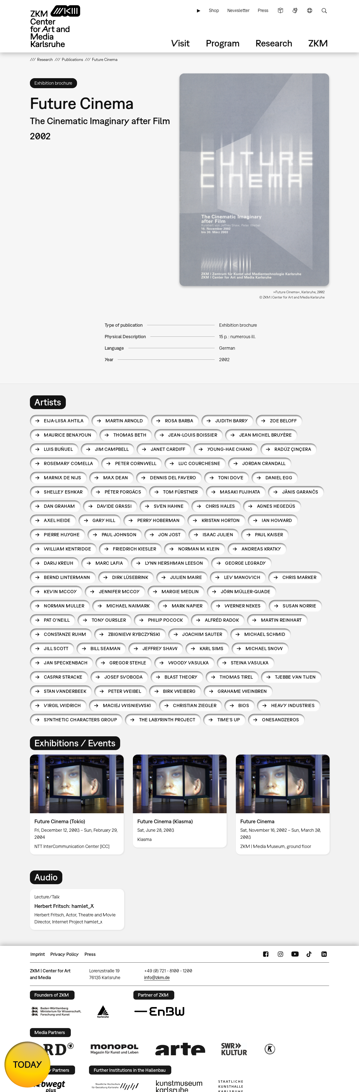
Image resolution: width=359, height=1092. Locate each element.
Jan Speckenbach (66, 662)
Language (310, 10)
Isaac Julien (218, 534)
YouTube (295, 954)
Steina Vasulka (250, 662)
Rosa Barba (179, 420)
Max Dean (115, 477)
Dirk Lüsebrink (130, 577)
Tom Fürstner (180, 492)
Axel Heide (57, 520)
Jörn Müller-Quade (245, 591)
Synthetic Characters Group (80, 719)
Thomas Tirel (236, 677)
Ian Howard (277, 520)
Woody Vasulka (188, 662)
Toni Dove (230, 477)
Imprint (37, 954)
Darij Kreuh (58, 563)
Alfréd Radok (222, 620)
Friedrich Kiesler (134, 548)
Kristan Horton (221, 520)
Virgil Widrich (62, 705)
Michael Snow (264, 648)
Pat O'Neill (57, 620)
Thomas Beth (129, 435)
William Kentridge (67, 548)
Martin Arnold (124, 420)
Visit (180, 43)
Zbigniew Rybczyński (134, 634)
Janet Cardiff (168, 449)
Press (263, 10)
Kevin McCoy (60, 591)
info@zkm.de (157, 977)
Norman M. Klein (199, 548)
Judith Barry (231, 420)
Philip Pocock (165, 620)
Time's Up (228, 719)
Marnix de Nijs (62, 477)
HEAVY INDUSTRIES (293, 705)
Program (223, 43)
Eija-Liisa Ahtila (64, 420)
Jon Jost (169, 534)
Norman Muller (64, 605)
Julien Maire (186, 577)
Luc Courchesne (199, 463)
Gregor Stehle (127, 662)
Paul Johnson (119, 534)
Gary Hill (103, 520)
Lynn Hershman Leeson (174, 563)
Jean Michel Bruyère (265, 435)
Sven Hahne (169, 506)
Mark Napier (187, 605)
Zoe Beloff (283, 420)
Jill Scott (56, 648)
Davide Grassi (114, 506)
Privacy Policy (64, 954)
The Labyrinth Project (167, 719)
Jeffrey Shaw (160, 648)
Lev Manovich (242, 577)
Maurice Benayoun (67, 435)
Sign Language (295, 10)
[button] (254, 179)
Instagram (280, 954)
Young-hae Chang (230, 449)
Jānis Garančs (300, 492)
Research (274, 43)
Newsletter (238, 10)
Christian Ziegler (194, 705)
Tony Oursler (109, 620)
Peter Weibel (124, 691)
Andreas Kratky (261, 548)
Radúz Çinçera (292, 449)
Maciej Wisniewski (127, 705)
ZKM (318, 43)
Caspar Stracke (63, 677)
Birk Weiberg (179, 691)
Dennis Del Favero (173, 477)
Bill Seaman (105, 648)
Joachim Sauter (202, 634)
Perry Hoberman (158, 520)
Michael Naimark (128, 605)
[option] (76, 804)
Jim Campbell (112, 449)
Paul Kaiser (269, 534)
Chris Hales (220, 506)
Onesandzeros (280, 719)
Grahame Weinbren (242, 691)
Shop (214, 10)
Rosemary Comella (68, 463)
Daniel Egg (279, 477)
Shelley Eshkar (63, 492)
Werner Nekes (243, 605)
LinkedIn (324, 954)
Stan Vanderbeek (65, 691)
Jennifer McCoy (119, 591)
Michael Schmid (264, 634)
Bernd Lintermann (67, 577)
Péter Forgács (123, 492)
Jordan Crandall (264, 463)
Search (324, 10)
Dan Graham (59, 506)
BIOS (243, 705)
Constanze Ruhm (65, 634)
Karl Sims (212, 648)
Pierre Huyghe (62, 534)
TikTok (310, 954)
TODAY (27, 1064)
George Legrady (245, 563)
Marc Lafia (109, 563)
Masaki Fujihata (240, 492)
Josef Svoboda (123, 677)
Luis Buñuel (58, 449)
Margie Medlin (180, 591)
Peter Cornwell (135, 463)
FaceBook (266, 954)
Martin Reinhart (281, 620)
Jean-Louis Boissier (192, 435)
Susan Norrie (299, 605)
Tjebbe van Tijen (295, 677)
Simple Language (280, 10)
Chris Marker (299, 577)
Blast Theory (181, 677)
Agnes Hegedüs (276, 506)
